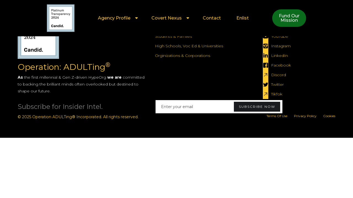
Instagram (281, 45)
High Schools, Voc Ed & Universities (189, 45)
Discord (278, 74)
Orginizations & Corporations (182, 55)
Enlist (242, 18)
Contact (212, 18)
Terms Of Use (276, 116)
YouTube (279, 36)
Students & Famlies (173, 36)
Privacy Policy (305, 116)
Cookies (329, 116)
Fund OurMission (289, 18)
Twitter (277, 84)
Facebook (281, 65)
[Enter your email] (219, 106)
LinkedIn (279, 55)
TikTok (276, 94)
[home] (60, 18)
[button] (117, 18)
